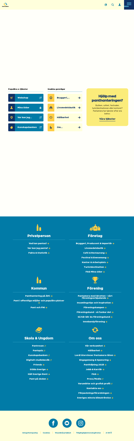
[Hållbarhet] (67, 117)
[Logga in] (119, 5)
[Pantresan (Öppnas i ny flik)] (39, 346)
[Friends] (38, 365)
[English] (106, 5)
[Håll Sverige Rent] (39, 374)
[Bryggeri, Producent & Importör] (67, 98)
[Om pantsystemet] (67, 127)
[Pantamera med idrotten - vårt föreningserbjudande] (95, 297)
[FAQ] (95, 374)
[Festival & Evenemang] (95, 258)
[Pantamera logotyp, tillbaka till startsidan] (15, 5)
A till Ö (109, 433)
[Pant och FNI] (39, 307)
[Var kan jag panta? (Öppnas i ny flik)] (26, 117)
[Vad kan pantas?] (39, 243)
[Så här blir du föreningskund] (95, 317)
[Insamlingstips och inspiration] (95, 303)
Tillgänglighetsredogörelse (88, 433)
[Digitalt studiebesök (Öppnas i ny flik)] (39, 360)
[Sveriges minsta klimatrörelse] (95, 398)
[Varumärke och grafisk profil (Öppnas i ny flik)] (95, 384)
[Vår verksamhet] (95, 346)
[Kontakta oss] (95, 388)
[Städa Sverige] (39, 369)
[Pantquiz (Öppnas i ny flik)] (39, 351)
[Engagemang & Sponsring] (95, 360)
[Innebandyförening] (95, 322)
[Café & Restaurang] (95, 253)
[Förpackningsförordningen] (95, 393)
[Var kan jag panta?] (38, 248)
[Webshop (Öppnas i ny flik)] (26, 98)
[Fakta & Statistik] (38, 253)
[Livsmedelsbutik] (67, 108)
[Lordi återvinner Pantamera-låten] (95, 355)
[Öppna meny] (129, 5)
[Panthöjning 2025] (95, 365)
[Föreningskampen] (95, 307)
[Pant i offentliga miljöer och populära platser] (39, 302)
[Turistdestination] (95, 267)
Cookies (46, 433)
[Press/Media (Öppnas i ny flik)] (95, 379)
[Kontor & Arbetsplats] (95, 262)
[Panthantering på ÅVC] (38, 296)
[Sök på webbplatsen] (113, 5)
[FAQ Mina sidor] (95, 272)
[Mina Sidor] (26, 108)
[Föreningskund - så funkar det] (95, 312)
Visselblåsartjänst (63, 433)
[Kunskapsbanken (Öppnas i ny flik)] (26, 127)
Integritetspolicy (30, 433)
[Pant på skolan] (38, 379)
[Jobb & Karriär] (95, 369)
